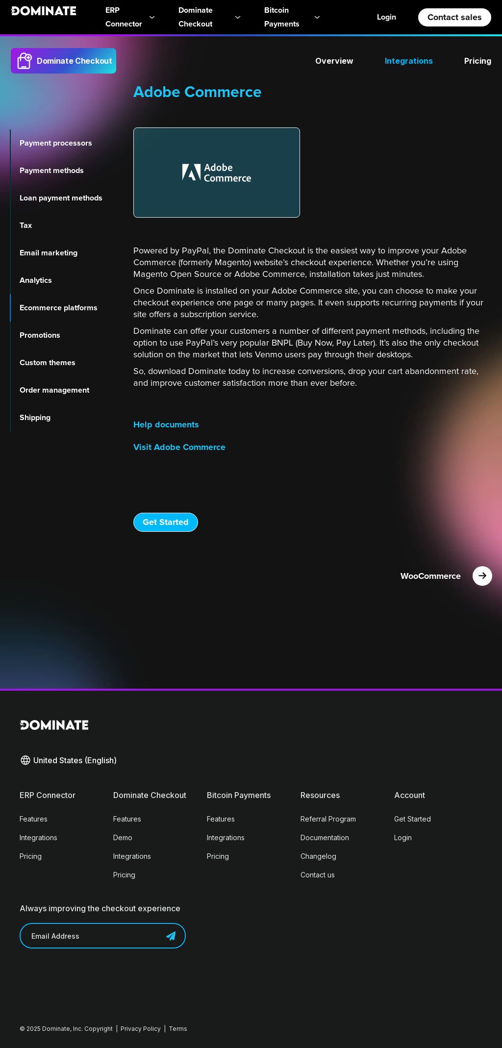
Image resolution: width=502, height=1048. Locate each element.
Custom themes (47, 363)
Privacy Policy (141, 1028)
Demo (122, 837)
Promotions (40, 335)
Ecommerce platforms (59, 308)
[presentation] (94, 977)
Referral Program (328, 819)
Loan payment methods (61, 198)
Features (34, 819)
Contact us (318, 875)
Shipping (35, 418)
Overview (334, 61)
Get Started (166, 522)
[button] (68, 760)
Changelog (318, 856)
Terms (178, 1028)
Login (386, 17)
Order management (54, 390)
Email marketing (48, 253)
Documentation (325, 837)
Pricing (477, 61)
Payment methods (52, 170)
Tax (26, 225)
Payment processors (56, 143)
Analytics (36, 280)
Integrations (409, 61)
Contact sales (454, 17)
